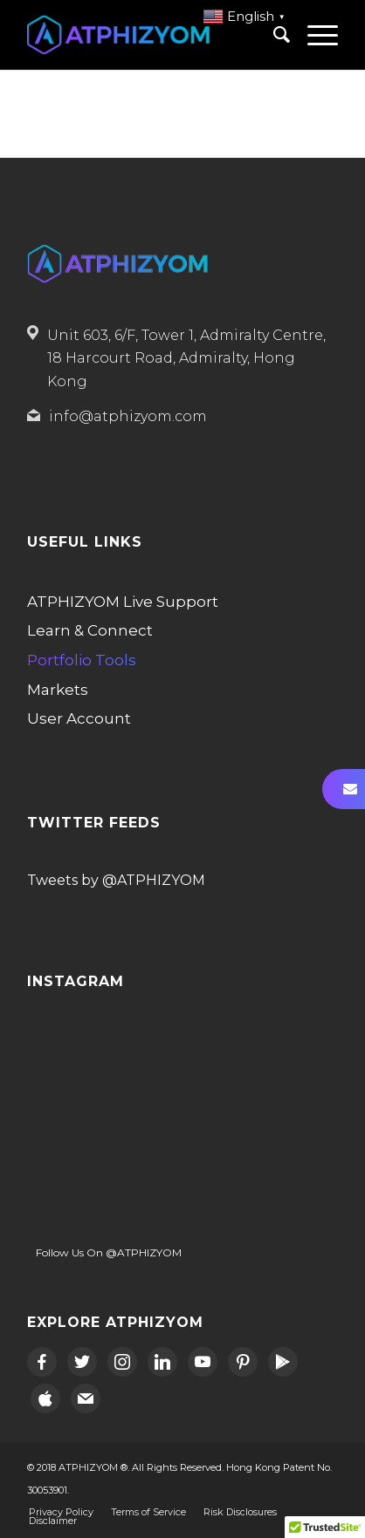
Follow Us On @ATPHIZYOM (109, 1252)
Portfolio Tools (81, 660)
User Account (79, 718)
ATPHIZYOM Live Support (122, 601)
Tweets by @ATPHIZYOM (116, 880)
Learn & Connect (90, 630)
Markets (57, 689)
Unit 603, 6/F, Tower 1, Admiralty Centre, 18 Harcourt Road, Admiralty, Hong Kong (186, 358)
